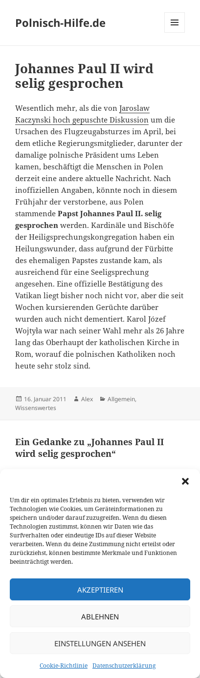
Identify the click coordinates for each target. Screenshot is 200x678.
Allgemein (121, 399)
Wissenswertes (35, 408)
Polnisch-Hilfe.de (60, 22)
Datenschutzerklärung (124, 665)
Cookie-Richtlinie (64, 665)
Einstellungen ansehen (100, 643)
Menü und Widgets (175, 32)
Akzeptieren (100, 590)
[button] (185, 481)
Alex (87, 399)
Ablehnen (100, 616)
